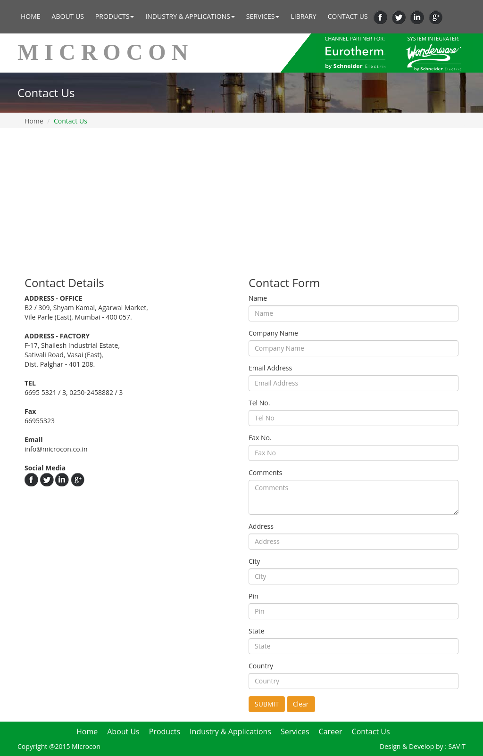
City (254, 561)
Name (258, 298)
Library (303, 16)
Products (114, 16)
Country (261, 665)
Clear (301, 703)
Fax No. (260, 437)
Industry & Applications (189, 16)
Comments (265, 472)
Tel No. (259, 402)
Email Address (270, 367)
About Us (68, 16)
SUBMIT (267, 703)
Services (263, 16)
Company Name (273, 333)
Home (31, 16)
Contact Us (348, 16)
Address (261, 526)
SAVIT (457, 746)
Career (330, 731)
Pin (253, 596)
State (256, 630)
